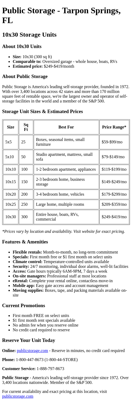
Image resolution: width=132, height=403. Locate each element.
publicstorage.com (32, 350)
